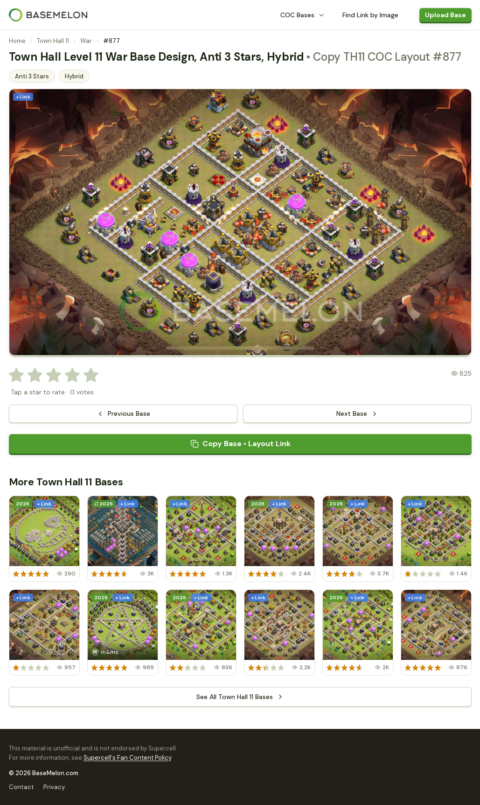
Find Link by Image (370, 15)
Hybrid (74, 76)
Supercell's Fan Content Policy (127, 758)
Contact (21, 787)
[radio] (16, 375)
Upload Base (445, 15)
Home (17, 41)
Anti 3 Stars (32, 76)
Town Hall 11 (53, 41)
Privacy (54, 787)
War (86, 41)
